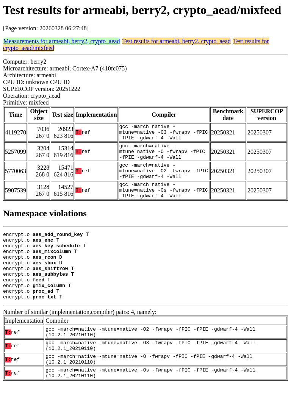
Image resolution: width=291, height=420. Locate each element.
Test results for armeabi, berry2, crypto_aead (176, 41)
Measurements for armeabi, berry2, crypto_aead (61, 41)
